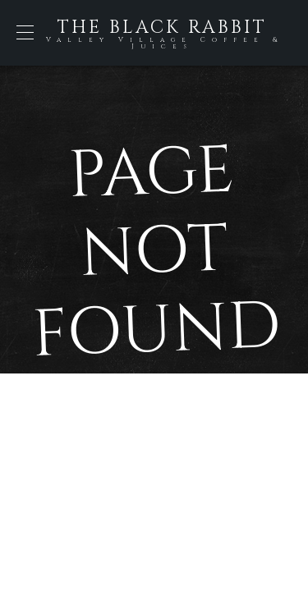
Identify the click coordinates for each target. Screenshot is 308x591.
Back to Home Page (154, 438)
